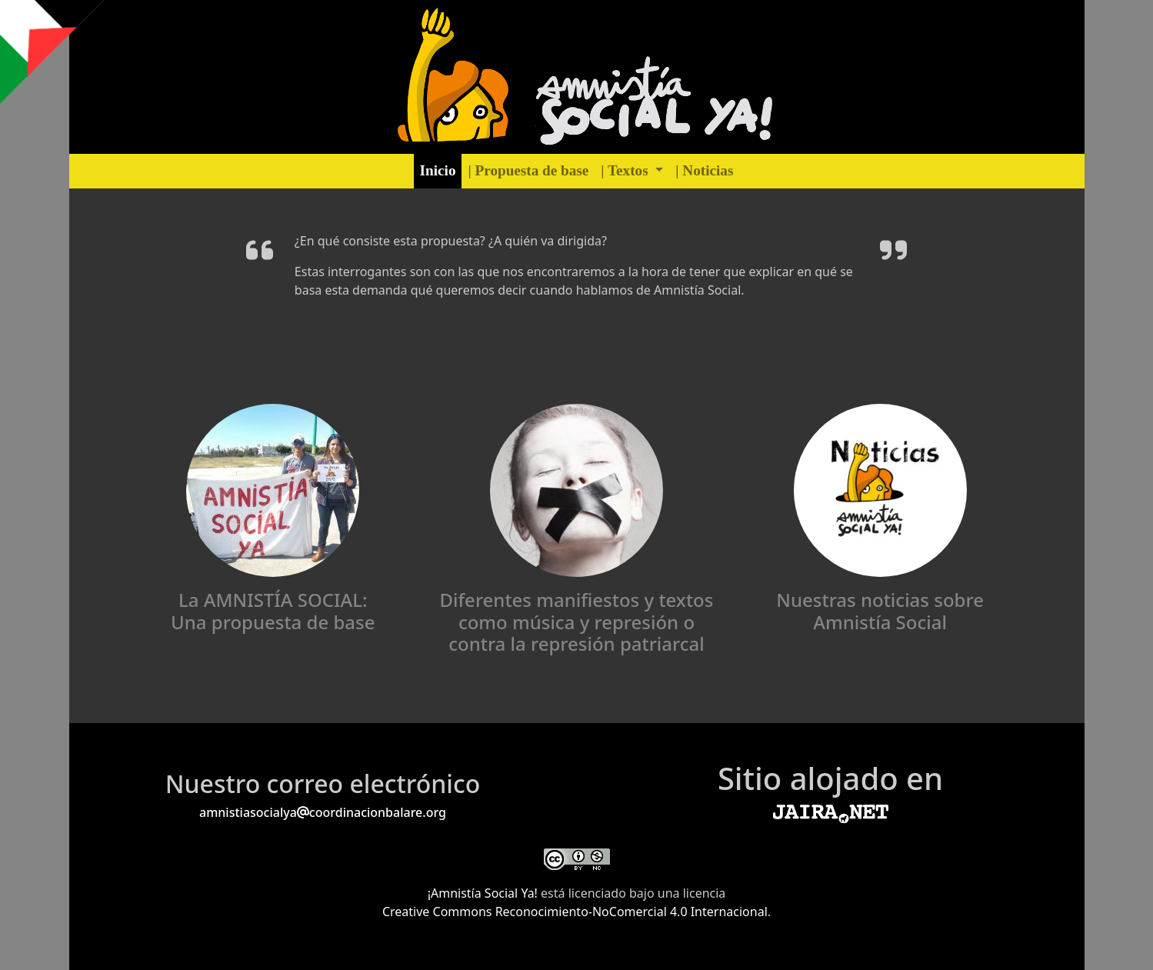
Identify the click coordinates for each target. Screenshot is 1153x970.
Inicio (438, 170)
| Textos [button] (626, 170)
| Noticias (704, 170)
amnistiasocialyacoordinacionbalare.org (322, 812)
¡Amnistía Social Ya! (484, 893)
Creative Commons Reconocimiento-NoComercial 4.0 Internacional (575, 911)
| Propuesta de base (528, 170)
